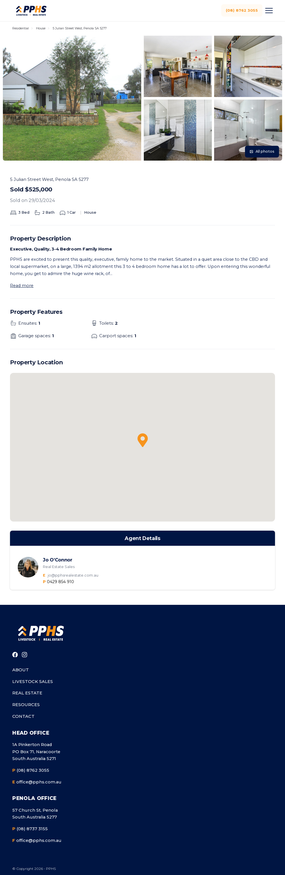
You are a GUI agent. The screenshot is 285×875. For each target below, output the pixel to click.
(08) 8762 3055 (241, 10)
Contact (23, 716)
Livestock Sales (32, 681)
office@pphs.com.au (36, 782)
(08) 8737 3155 (30, 828)
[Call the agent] (58, 581)
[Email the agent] (155, 575)
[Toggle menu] (268, 10)
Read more (21, 285)
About (20, 669)
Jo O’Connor (57, 560)
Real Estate (27, 693)
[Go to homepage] (40, 633)
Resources (26, 704)
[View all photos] (262, 151)
